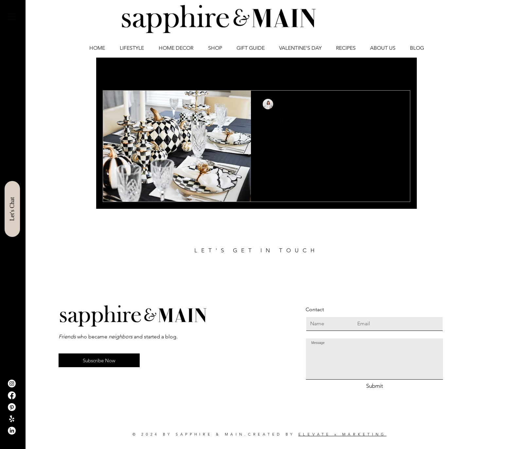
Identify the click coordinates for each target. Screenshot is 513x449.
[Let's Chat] (12, 209)
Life (323, 70)
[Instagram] (12, 383)
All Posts (113, 70)
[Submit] (374, 386)
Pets (369, 70)
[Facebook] (12, 395)
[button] (12, 16)
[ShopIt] (12, 419)
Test (391, 70)
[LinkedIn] (12, 431)
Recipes (270, 70)
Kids (346, 70)
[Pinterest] (12, 407)
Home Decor (151, 70)
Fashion (239, 70)
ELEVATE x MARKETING (342, 434)
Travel (299, 70)
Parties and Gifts (198, 70)
